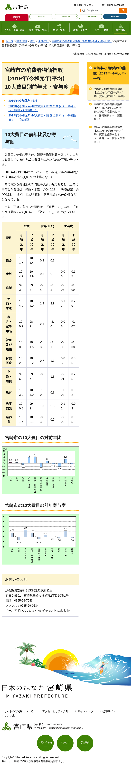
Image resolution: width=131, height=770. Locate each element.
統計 (32, 41)
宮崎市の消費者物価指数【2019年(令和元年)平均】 (82, 41)
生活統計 (43, 41)
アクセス (65, 742)
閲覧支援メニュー (86, 5)
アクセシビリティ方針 (55, 711)
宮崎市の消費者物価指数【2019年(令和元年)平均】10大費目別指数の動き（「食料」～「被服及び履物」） (109, 134)
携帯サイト (109, 711)
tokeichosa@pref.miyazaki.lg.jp (49, 610)
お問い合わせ (45, 742)
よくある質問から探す (90, 16)
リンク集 (9, 715)
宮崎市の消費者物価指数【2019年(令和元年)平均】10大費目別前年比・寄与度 (109, 92)
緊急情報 (16, 17)
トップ (9, 41)
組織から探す (66, 16)
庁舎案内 (85, 742)
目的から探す (41, 16)
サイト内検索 (83, 10)
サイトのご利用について (18, 711)
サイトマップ (85, 711)
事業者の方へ (115, 16)
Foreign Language (115, 5)
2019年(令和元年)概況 (22, 100)
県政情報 (21, 41)
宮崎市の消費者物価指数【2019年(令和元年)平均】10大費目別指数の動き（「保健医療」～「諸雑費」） (109, 111)
